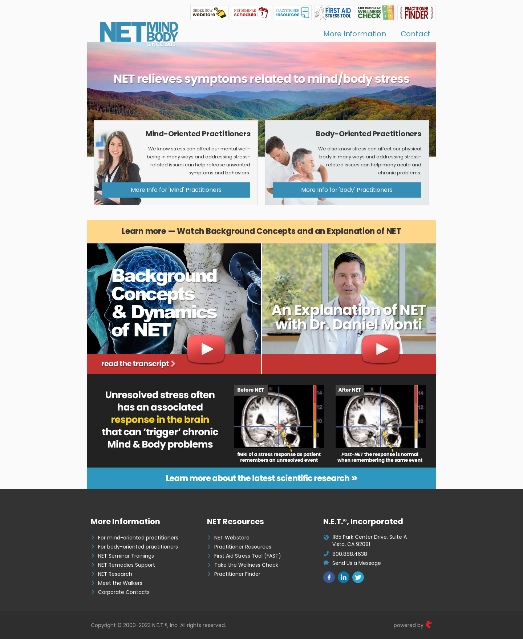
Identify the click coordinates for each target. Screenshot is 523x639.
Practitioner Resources (242, 546)
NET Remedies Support (126, 565)
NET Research (115, 574)
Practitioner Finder (237, 574)
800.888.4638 (349, 554)
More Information (354, 34)
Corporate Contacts (124, 592)
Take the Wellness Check (246, 565)
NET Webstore (232, 537)
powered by (413, 625)
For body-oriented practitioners (138, 546)
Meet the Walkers (120, 583)
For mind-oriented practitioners (138, 537)
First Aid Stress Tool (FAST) (247, 555)
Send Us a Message (356, 563)
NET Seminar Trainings (126, 555)
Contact (416, 34)
